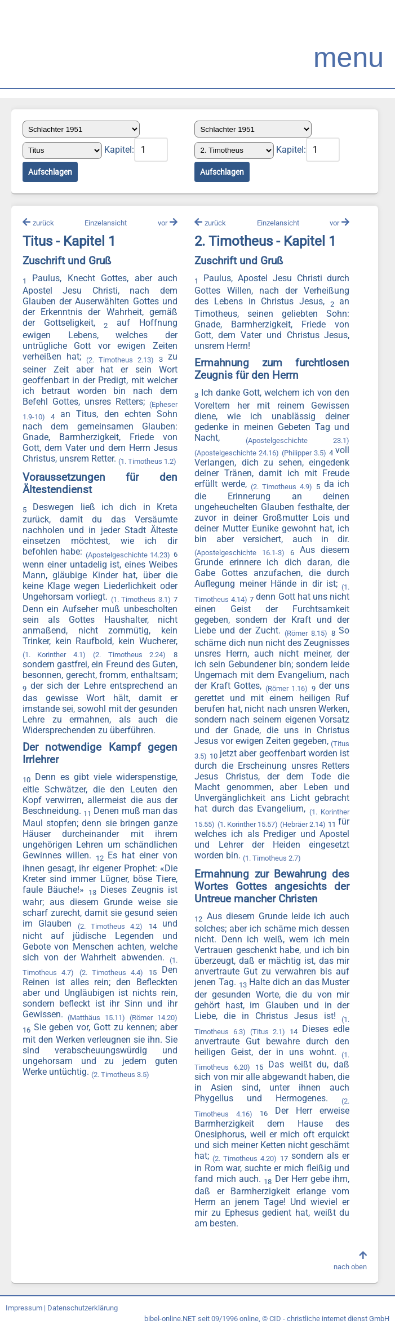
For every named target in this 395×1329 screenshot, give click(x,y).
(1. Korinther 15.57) (248, 824)
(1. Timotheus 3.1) (141, 599)
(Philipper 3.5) (304, 453)
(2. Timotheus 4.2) (110, 926)
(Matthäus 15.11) (96, 1017)
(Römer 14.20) (153, 1017)
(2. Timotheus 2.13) (120, 360)
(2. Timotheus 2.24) (129, 654)
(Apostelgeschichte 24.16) (236, 453)
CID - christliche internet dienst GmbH (329, 1318)
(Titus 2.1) (267, 1031)
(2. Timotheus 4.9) (281, 486)
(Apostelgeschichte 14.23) (128, 555)
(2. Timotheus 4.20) (244, 1158)
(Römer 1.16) (286, 688)
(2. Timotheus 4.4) (111, 972)
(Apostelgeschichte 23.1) (297, 440)
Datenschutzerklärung (82, 1308)
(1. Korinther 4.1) (54, 654)
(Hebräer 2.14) (303, 824)
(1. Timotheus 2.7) (272, 858)
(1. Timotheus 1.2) (147, 461)
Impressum (24, 1308)
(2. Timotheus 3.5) (120, 1074)
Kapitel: (119, 149)
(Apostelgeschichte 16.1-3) (239, 552)
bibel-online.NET (170, 1318)
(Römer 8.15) (306, 633)
